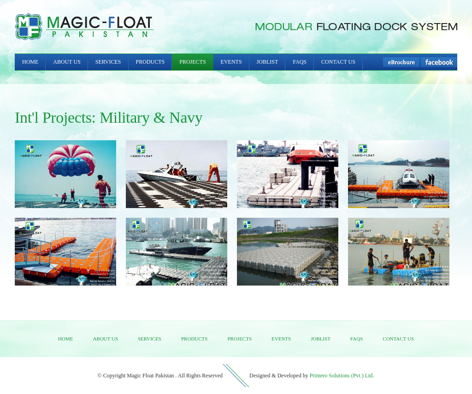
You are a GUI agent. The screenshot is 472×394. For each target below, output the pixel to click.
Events (231, 62)
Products (150, 62)
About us (105, 338)
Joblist (267, 62)
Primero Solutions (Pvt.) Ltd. (342, 375)
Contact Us (338, 62)
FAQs (300, 62)
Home (30, 62)
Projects (192, 62)
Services (108, 62)
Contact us (398, 338)
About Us (66, 62)
